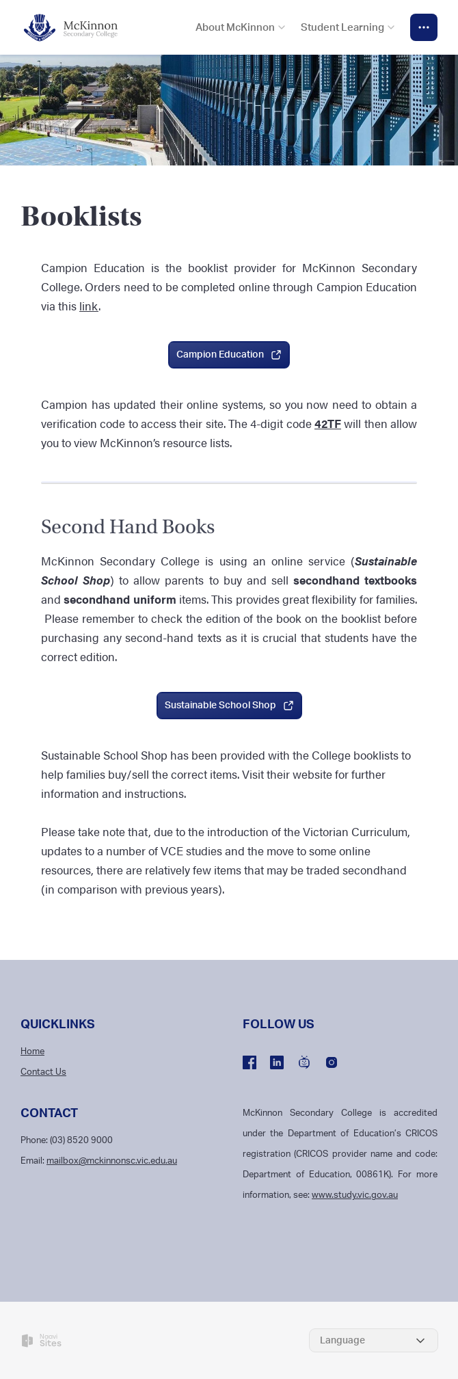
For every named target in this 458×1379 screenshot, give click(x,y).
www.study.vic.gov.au (355, 1195)
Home (32, 1051)
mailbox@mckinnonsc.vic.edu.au (111, 1161)
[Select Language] (373, 1340)
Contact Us (43, 1072)
